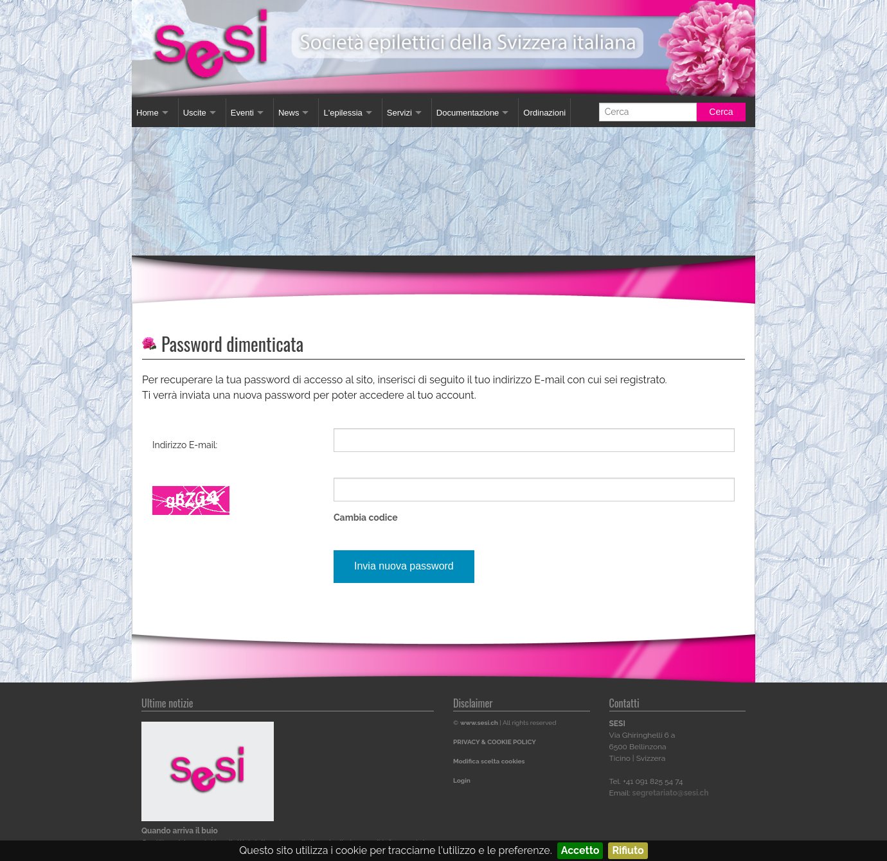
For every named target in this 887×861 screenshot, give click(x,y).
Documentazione (467, 112)
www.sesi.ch (479, 722)
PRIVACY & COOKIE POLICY (494, 741)
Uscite (194, 112)
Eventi (242, 112)
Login (461, 780)
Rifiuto (627, 850)
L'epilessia (342, 112)
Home (147, 112)
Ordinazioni (544, 112)
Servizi (399, 112)
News (289, 112)
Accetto (580, 850)
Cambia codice (366, 517)
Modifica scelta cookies (488, 761)
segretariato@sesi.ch (670, 792)
